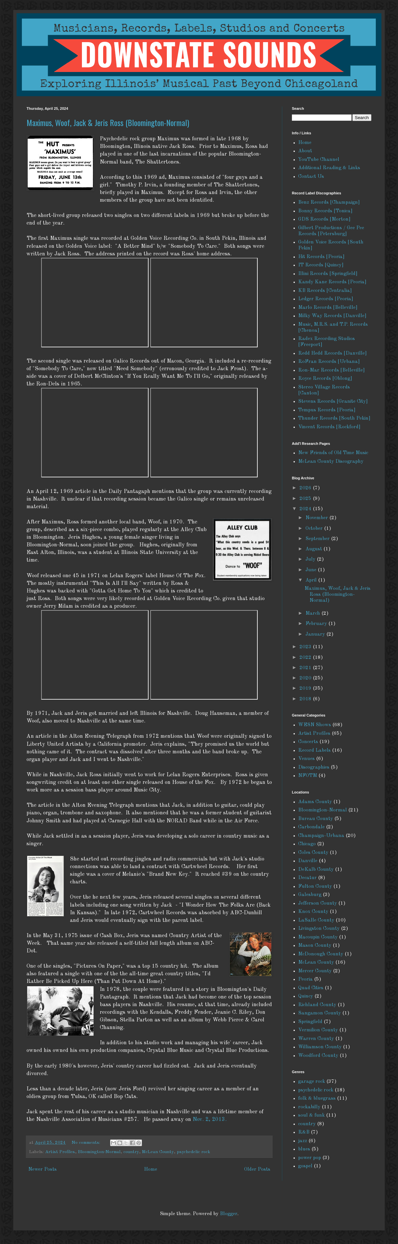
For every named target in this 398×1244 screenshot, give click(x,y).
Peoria (305, 979)
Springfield (310, 1021)
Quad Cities (310, 988)
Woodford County (318, 1055)
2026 (306, 488)
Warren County (316, 1038)
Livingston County (319, 928)
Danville (307, 861)
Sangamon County (319, 1013)
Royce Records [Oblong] (325, 378)
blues (304, 1149)
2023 (306, 647)
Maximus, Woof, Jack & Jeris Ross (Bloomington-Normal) (108, 122)
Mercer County (315, 971)
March (313, 613)
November (317, 518)
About (305, 151)
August (314, 549)
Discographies (313, 767)
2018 (306, 699)
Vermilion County (318, 1030)
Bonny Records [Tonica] (325, 211)
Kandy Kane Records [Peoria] (332, 282)
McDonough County (320, 954)
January (315, 634)
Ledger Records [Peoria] (325, 299)
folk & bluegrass (317, 1098)
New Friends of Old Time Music (333, 452)
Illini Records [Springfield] (328, 273)
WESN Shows (314, 725)
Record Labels (314, 750)
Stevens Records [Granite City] (333, 401)
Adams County (315, 801)
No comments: (86, 1142)
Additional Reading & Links (329, 168)
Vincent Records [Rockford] (329, 427)
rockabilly (309, 1107)
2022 (306, 657)
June (311, 570)
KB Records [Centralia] (325, 290)
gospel (305, 1166)
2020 (306, 678)
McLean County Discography (331, 461)
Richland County (317, 1004)
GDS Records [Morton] (324, 219)
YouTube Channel (318, 159)
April (311, 580)
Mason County (314, 945)
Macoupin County (318, 937)
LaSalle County (316, 920)
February (316, 623)
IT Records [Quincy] (321, 265)
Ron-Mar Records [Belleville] (331, 370)
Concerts (308, 741)
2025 (306, 498)
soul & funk (311, 1115)
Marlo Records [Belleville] (328, 307)
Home (150, 1169)
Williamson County (320, 1047)
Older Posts (257, 1169)
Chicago (307, 844)
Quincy (305, 996)
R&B (303, 1132)
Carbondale (311, 827)
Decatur (307, 877)
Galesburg (309, 894)
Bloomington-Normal (99, 1152)
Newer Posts (42, 1169)
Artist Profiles (60, 1152)
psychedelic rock (193, 1152)
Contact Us (311, 176)
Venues (306, 758)
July (311, 559)
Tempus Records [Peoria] (327, 410)
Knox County (313, 911)
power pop (309, 1157)
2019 (306, 688)
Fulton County (315, 886)
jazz (302, 1141)
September (318, 538)
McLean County (158, 1152)
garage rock (311, 1081)
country (131, 1152)
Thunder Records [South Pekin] (334, 418)
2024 (306, 509)
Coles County (313, 852)
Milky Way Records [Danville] (332, 315)
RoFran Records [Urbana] (329, 361)
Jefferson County (317, 903)
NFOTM (307, 775)
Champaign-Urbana (321, 835)
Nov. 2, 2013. (210, 1119)
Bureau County (315, 818)
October (314, 528)
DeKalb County (316, 869)
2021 (306, 667)
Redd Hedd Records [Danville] (332, 353)
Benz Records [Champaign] (329, 202)
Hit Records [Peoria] (321, 256)
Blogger (228, 1213)
